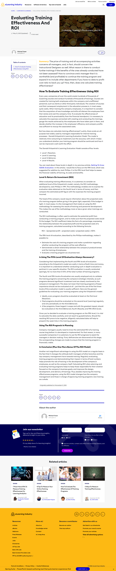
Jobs (13, 540)
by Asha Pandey (70, 499)
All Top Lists (16, 546)
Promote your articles (89, 531)
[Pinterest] (97, 514)
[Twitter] (82, 514)
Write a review (92, 1)
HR (64, 438)
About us (39, 525)
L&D (69, 438)
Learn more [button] (73, 445)
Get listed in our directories (91, 525)
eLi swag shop (40, 534)
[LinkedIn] (87, 514)
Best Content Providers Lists (21, 553)
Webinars (15, 531)
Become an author (65, 525)
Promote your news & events (92, 528)
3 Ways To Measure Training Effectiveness (93, 488)
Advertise (112, 1)
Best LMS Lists (16, 550)
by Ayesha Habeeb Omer (23, 499)
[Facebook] (76, 514)
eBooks (14, 528)
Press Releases (17, 534)
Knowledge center (42, 528)
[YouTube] (92, 514)
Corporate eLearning (24, 11)
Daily (87, 440)
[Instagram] (103, 514)
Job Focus (65, 435)
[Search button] (103, 4)
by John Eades (94, 499)
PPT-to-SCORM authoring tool (22, 556)
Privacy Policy (30, 566)
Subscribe (67, 450)
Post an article (102, 1)
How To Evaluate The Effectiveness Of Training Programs (70, 489)
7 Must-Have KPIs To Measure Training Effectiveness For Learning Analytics (20, 490)
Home (13, 11)
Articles (14, 525)
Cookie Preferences (42, 566)
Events (14, 537)
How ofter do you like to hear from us (94, 436)
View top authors (64, 528)
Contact (38, 531)
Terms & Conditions (17, 566)
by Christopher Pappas (48, 499)
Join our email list (80, 1)
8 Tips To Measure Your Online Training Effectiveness (45, 489)
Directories (15, 543)
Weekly (94, 440)
